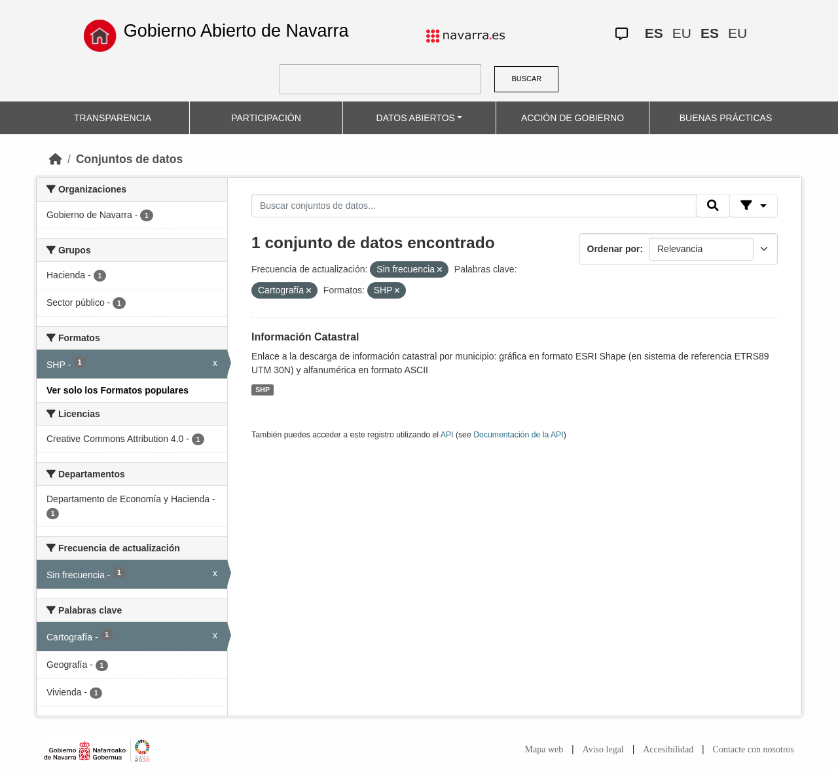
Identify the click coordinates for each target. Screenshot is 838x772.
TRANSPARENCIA (112, 118)
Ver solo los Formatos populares (117, 390)
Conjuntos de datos (129, 159)
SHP (262, 390)
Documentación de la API (518, 434)
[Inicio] (55, 159)
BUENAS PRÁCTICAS (726, 118)
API (447, 434)
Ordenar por (613, 249)
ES (654, 33)
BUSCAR (526, 79)
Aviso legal (603, 749)
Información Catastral (305, 336)
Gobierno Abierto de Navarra (236, 31)
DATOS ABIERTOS (415, 118)
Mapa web (544, 749)
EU (681, 33)
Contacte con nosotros (753, 749)
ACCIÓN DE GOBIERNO (572, 118)
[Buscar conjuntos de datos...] (474, 205)
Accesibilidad (668, 749)
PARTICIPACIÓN (266, 118)
